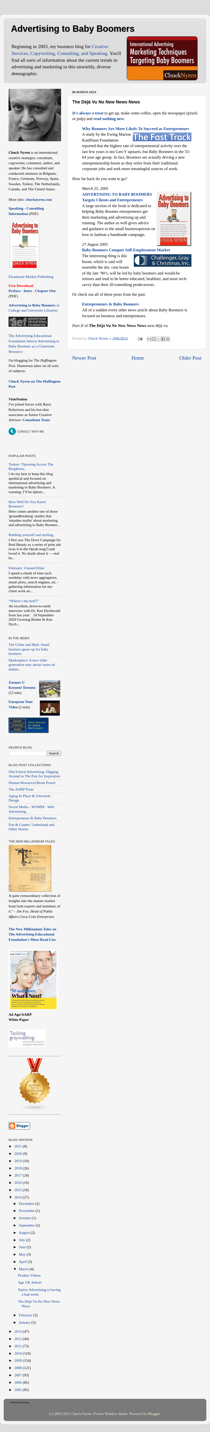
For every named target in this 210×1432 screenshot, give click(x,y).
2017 (18, 1175)
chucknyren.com (38, 199)
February (26, 1315)
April (23, 1261)
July (22, 1240)
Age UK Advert (30, 1282)
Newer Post (84, 358)
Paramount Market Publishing (31, 276)
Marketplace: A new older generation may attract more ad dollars (32, 664)
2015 (18, 1190)
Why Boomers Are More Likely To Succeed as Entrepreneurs (135, 128)
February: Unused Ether (26, 568)
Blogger (154, 1414)
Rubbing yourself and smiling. (31, 535)
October (25, 1218)
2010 (18, 1353)
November (27, 1211)
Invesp (25, 1402)
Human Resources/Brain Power (32, 783)
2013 (18, 1331)
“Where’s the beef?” (24, 601)
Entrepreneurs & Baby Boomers (33, 818)
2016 (18, 1182)
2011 (18, 1346)
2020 (18, 1153)
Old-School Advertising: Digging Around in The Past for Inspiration (34, 774)
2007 (18, 1375)
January (25, 1322)
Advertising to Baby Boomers (73, 29)
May (23, 1254)
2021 (18, 1146)
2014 (18, 1197)
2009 (18, 1360)
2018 (18, 1168)
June (23, 1247)
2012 (18, 1339)
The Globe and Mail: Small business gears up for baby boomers (29, 649)
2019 (18, 1161)
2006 (18, 1382)
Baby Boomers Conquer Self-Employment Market (126, 250)
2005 (18, 1390)
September (27, 1225)
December (27, 1203)
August (25, 1232)
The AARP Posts (21, 789)
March (24, 1269)
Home (137, 358)
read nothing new (108, 118)
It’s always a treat (88, 113)
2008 (18, 1368)
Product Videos (29, 1275)
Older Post (190, 358)
